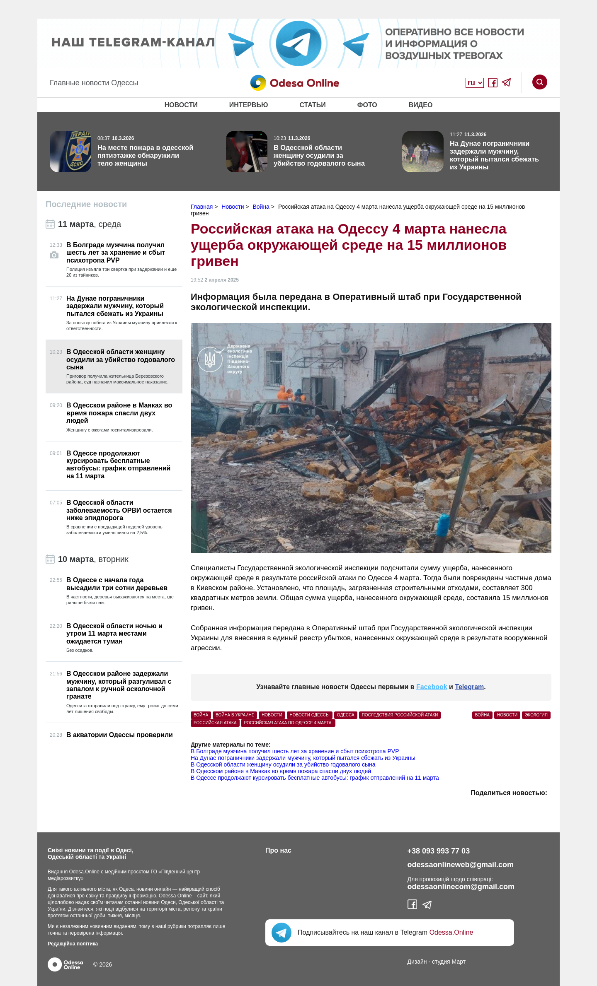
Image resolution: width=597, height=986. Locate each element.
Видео (421, 104)
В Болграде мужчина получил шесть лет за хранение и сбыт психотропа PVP (295, 751)
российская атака (215, 723)
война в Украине (235, 715)
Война (482, 715)
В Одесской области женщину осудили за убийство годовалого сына (283, 764)
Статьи (312, 104)
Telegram (469, 686)
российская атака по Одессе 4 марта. (288, 723)
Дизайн (417, 961)
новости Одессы (310, 715)
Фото (367, 104)
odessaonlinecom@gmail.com (461, 886)
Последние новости (86, 204)
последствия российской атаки (400, 715)
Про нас (278, 850)
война (201, 715)
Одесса (345, 715)
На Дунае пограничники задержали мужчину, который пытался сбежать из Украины (303, 758)
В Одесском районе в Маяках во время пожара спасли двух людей (281, 771)
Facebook (431, 686)
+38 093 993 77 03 (439, 851)
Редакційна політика (73, 944)
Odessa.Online (451, 932)
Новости (181, 104)
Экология (536, 715)
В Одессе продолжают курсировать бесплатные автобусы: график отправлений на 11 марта (315, 777)
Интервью (248, 104)
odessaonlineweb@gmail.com (461, 865)
